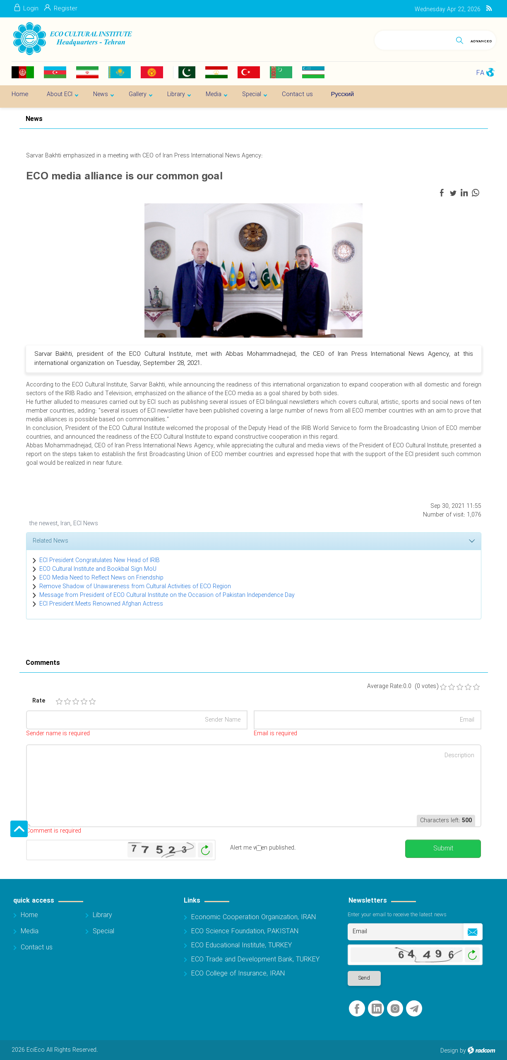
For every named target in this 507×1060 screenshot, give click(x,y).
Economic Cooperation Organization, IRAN (253, 917)
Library (102, 915)
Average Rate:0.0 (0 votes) (402, 686)
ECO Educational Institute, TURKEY (241, 945)
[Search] (413, 39)
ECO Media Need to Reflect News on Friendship (101, 577)
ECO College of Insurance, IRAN (238, 973)
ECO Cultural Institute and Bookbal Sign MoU (97, 569)
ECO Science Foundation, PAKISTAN (244, 931)
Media (29, 931)
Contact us (37, 947)
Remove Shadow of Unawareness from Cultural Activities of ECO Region (135, 586)
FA (480, 73)
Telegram (414, 1008)
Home (29, 915)
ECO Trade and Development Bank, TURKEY (255, 959)
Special (103, 931)
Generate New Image (205, 850)
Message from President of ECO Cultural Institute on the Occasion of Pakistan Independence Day (167, 595)
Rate (38, 701)
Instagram (395, 1008)
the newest (43, 523)
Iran (65, 523)
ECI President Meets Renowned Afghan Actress (101, 603)
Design (449, 1050)
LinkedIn (377, 1008)
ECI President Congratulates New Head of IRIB (99, 560)
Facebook (357, 1008)
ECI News (85, 523)
